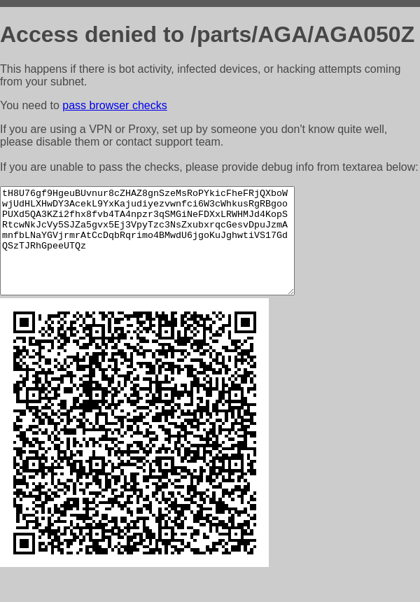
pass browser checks (114, 105)
